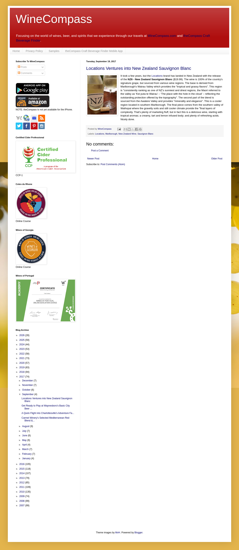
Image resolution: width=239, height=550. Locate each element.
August (26, 426)
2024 (22, 344)
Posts (22, 67)
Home (16, 51)
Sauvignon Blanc (145, 134)
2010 (22, 491)
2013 (22, 478)
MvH (117, 532)
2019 (22, 367)
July (24, 431)
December (28, 380)
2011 (22, 487)
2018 (22, 372)
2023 (22, 349)
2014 (22, 473)
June (25, 435)
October (26, 389)
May (24, 440)
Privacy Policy (34, 51)
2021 (22, 358)
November (28, 385)
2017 (22, 376)
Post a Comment (100, 150)
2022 (22, 353)
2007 (22, 505)
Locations (157, 75)
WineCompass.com (162, 36)
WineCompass (54, 18)
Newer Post (93, 158)
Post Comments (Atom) (112, 164)
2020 (22, 363)
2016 (22, 464)
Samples (54, 51)
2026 (22, 335)
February (27, 454)
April (24, 444)
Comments (25, 73)
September (28, 394)
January (26, 458)
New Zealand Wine (127, 134)
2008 (22, 501)
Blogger (138, 532)
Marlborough (111, 134)
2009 (22, 496)
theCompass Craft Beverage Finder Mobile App (94, 51)
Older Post (216, 158)
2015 (22, 468)
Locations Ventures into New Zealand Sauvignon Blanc (138, 68)
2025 (22, 340)
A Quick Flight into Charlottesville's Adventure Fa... (48, 413)
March (25, 449)
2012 (22, 482)
